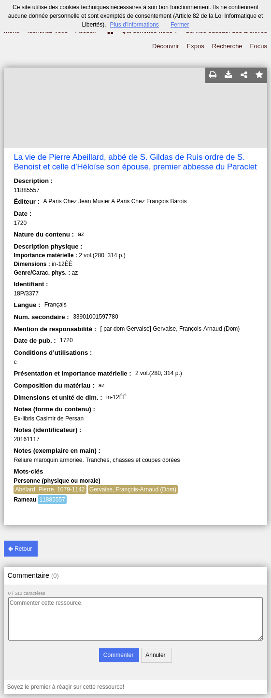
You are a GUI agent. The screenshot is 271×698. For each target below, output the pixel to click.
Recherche (227, 46)
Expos (195, 46)
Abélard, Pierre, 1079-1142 (50, 489)
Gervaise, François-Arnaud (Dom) (132, 489)
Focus (258, 46)
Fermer (180, 24)
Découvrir (165, 46)
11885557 (52, 499)
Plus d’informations (134, 24)
